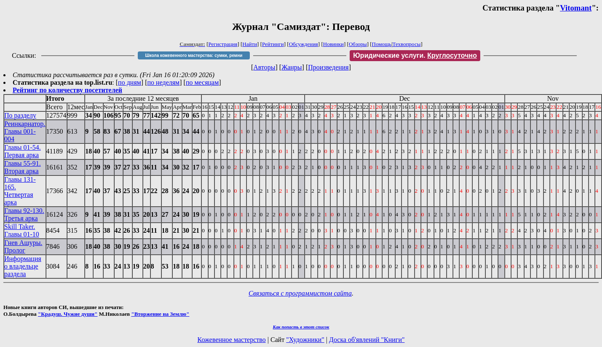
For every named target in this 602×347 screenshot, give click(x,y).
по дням (129, 82)
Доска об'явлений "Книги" (367, 339)
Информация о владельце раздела (22, 266)
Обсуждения (303, 44)
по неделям (163, 82)
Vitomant (575, 7)
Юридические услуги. (415, 55)
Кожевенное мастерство (232, 339)
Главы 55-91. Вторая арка (22, 167)
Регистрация (223, 44)
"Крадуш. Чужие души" (68, 314)
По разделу (20, 115)
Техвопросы (407, 44)
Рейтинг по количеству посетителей (67, 90)
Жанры (291, 67)
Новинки (333, 44)
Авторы (264, 67)
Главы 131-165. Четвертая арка (20, 191)
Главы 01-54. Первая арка (22, 151)
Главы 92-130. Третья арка (24, 214)
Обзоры (358, 44)
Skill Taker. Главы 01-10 (21, 230)
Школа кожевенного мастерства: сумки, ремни (194, 55)
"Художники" (305, 339)
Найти (249, 44)
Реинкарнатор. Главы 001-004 (24, 131)
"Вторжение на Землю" (160, 314)
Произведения (328, 67)
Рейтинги (273, 44)
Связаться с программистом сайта (300, 293)
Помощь (381, 44)
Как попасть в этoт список (301, 326)
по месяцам (202, 82)
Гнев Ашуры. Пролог (23, 246)
